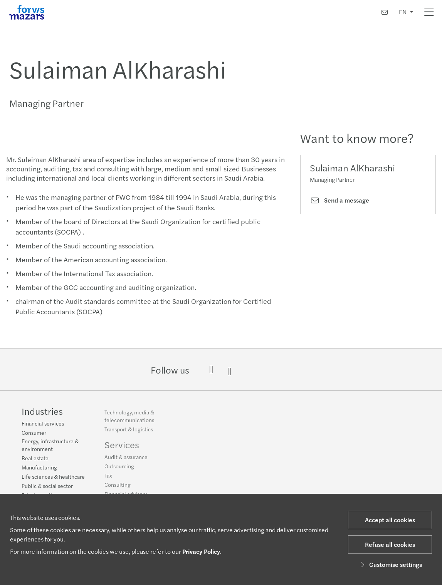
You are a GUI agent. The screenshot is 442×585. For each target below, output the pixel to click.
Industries (42, 411)
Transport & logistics (128, 432)
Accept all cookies (390, 519)
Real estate (35, 459)
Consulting (117, 487)
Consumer (34, 433)
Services (121, 447)
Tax (108, 478)
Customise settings (390, 564)
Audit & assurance (126, 460)
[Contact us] (384, 12)
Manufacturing (39, 468)
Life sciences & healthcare (53, 477)
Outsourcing (119, 469)
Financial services (43, 424)
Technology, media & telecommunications (129, 419)
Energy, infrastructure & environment (50, 445)
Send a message (339, 200)
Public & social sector (47, 486)
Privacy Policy (201, 551)
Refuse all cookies (390, 544)
